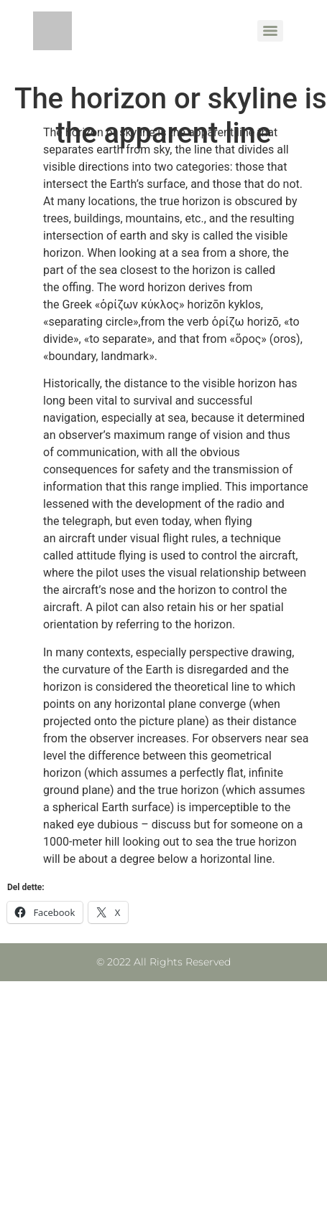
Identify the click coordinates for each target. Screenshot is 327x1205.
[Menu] (270, 31)
